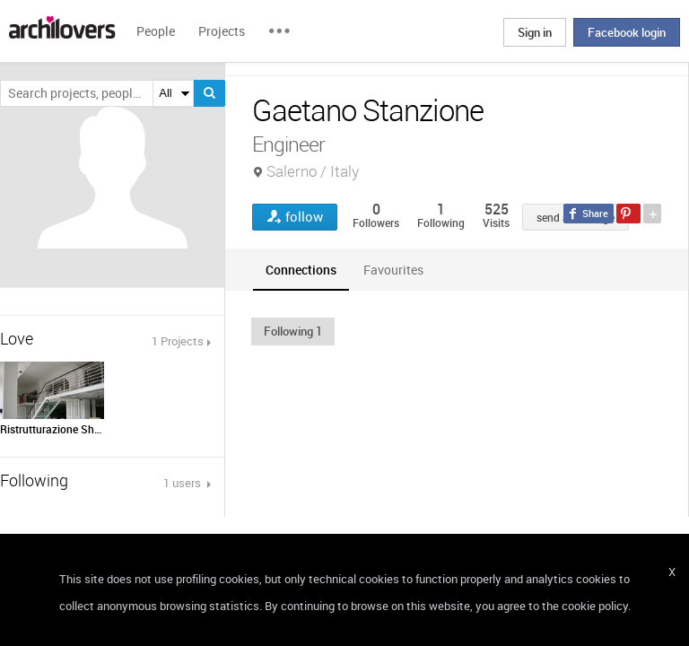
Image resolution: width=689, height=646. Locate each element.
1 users (183, 483)
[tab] (301, 270)
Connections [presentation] (301, 269)
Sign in (535, 32)
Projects (221, 30)
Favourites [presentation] (393, 269)
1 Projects (178, 341)
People (155, 30)
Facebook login (627, 32)
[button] (293, 331)
